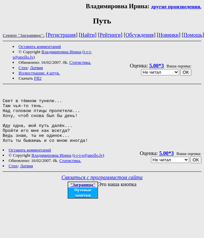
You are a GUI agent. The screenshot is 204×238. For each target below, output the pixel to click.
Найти (87, 35)
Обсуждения (140, 35)
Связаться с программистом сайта (102, 188)
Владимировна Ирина (61, 51)
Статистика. (80, 62)
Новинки (169, 35)
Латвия (36, 67)
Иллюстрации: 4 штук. (39, 72)
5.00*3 (156, 65)
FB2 (37, 78)
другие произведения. (176, 6)
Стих (23, 67)
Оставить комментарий (40, 46)
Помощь (192, 35)
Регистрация (62, 35)
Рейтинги (110, 35)
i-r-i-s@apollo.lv (88, 166)
